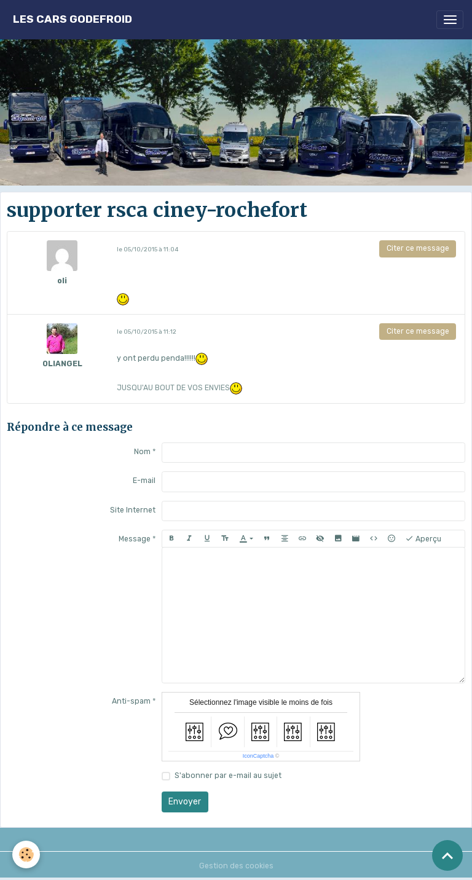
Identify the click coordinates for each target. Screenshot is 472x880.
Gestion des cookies (236, 866)
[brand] (72, 19)
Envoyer (184, 801)
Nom (142, 451)
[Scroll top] (447, 855)
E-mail (144, 480)
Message (135, 539)
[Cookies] (26, 854)
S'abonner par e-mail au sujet (228, 775)
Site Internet (132, 510)
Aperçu (423, 538)
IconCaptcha (258, 756)
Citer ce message (418, 248)
